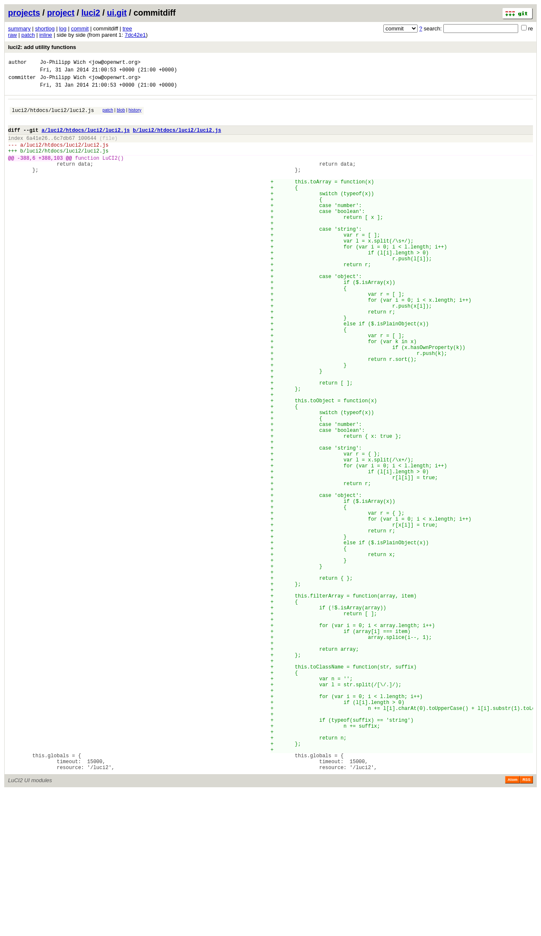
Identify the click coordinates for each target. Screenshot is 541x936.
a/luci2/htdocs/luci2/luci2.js (85, 138)
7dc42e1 (135, 35)
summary (19, 28)
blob (121, 115)
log (62, 28)
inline (45, 35)
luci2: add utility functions (42, 47)
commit (80, 28)
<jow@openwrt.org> (114, 63)
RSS (526, 924)
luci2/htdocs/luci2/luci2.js (53, 116)
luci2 (90, 12)
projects (24, 12)
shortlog (45, 28)
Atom (512, 924)
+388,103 (50, 171)
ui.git (117, 12)
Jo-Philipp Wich (63, 63)
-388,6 (26, 171)
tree (127, 28)
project (60, 12)
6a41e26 (36, 148)
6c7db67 (64, 148)
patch (28, 35)
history (134, 115)
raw (12, 35)
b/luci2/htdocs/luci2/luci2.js (177, 138)
